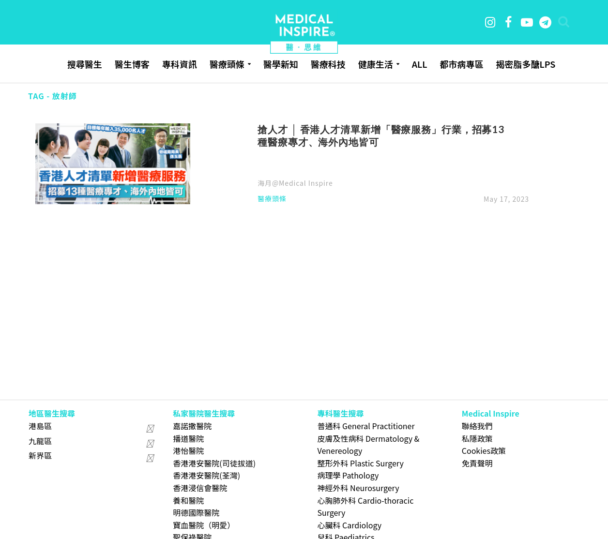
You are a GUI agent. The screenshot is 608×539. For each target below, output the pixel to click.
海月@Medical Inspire (295, 183)
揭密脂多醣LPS (525, 64)
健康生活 (375, 64)
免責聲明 (477, 463)
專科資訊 (179, 64)
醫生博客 (132, 64)
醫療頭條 (227, 64)
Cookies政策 (484, 450)
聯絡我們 (477, 426)
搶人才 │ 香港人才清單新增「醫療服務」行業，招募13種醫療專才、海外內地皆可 (381, 135)
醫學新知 (280, 64)
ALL (419, 64)
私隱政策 (477, 438)
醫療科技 (328, 64)
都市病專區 (461, 64)
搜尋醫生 (84, 64)
